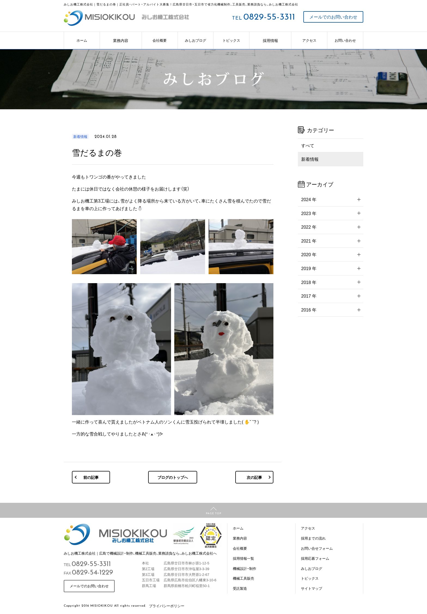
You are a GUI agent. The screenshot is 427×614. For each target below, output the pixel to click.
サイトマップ (311, 588)
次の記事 (254, 477)
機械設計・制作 (244, 568)
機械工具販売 (243, 578)
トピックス (231, 40)
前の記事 (91, 477)
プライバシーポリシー (166, 605)
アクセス (309, 40)
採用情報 (270, 40)
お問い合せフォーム (317, 548)
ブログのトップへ (172, 477)
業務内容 (120, 40)
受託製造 (240, 588)
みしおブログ (195, 40)
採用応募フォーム (315, 558)
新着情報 (310, 159)
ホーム (82, 40)
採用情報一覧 (243, 558)
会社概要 (159, 40)
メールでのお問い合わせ (333, 17)
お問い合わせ (345, 40)
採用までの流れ (313, 538)
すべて (307, 145)
